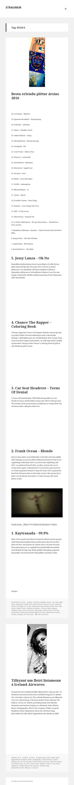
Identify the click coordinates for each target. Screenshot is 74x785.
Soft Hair (26, 614)
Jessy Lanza (22, 610)
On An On (27, 764)
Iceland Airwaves (47, 760)
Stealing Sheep (24, 766)
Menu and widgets (65, 11)
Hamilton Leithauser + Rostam (37, 608)
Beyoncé (46, 604)
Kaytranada (38, 610)
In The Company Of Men (29, 762)
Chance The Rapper (17, 606)
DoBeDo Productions (41, 524)
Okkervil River (50, 612)
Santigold (20, 614)
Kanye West (30, 610)
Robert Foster (51, 764)
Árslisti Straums (37, 604)
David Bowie (36, 606)
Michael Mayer (33, 612)
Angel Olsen (19, 604)
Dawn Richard (44, 606)
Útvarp (49, 602)
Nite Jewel (42, 612)
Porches (57, 612)
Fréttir (37, 602)
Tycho (32, 614)
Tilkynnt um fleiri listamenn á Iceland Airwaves (36, 682)
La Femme (55, 610)
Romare (13, 614)
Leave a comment (42, 614)
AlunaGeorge (42, 758)
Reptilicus (43, 764)
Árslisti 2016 (28, 604)
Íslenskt (39, 762)
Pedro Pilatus (35, 764)
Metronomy (24, 612)
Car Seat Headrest (55, 604)
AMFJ (48, 758)
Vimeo (54, 524)
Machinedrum (15, 612)
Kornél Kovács (47, 610)
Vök (30, 766)
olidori (30, 602)
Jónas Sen (46, 762)
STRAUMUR (13, 7)
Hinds (49, 608)
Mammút (53, 762)
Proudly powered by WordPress (22, 781)
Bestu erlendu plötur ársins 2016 (35, 96)
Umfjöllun (43, 602)
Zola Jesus (36, 766)
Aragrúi (53, 758)
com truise (27, 606)
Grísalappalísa (36, 760)
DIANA (52, 606)
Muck (21, 764)
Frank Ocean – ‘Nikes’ (19, 524)
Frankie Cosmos (21, 608)
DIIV (56, 606)
